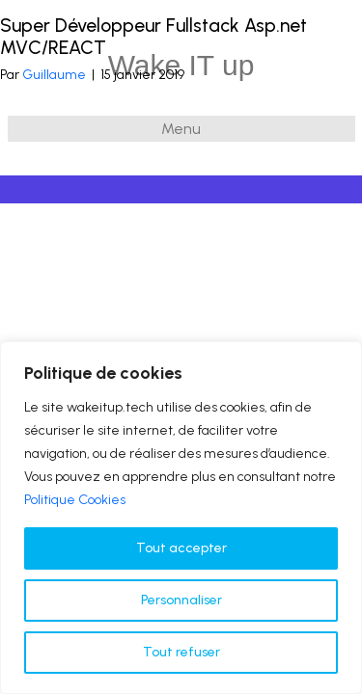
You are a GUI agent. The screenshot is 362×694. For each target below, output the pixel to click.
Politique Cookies (74, 500)
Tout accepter (181, 548)
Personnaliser (181, 600)
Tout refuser (181, 652)
